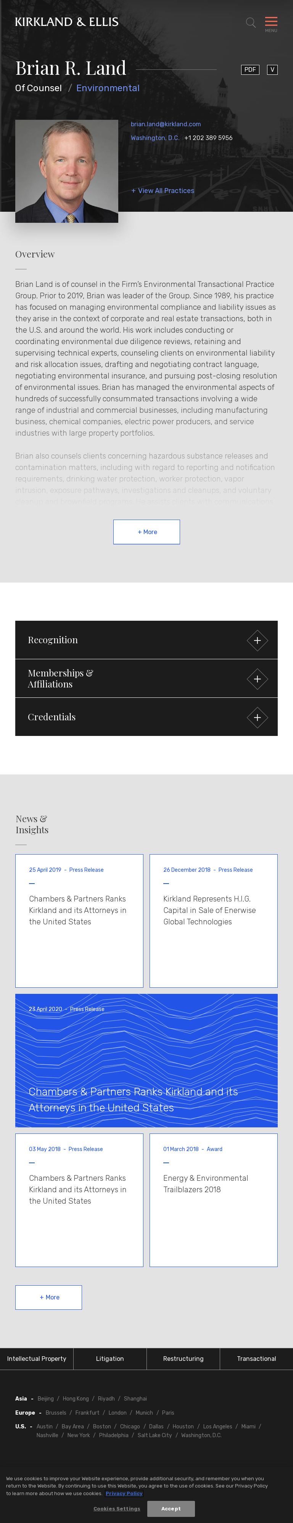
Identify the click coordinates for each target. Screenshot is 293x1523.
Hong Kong (76, 1399)
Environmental (108, 88)
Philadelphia (114, 1435)
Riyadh (106, 1399)
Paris (168, 1413)
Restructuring (183, 1358)
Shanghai (135, 1399)
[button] (146, 640)
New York (79, 1435)
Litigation (110, 1358)
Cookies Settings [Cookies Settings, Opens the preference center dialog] (116, 1511)
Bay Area (73, 1426)
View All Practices (166, 191)
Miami (248, 1426)
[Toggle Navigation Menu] (271, 23)
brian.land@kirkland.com (166, 124)
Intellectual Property (36, 1358)
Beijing (46, 1399)
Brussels (56, 1413)
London (118, 1413)
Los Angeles (217, 1426)
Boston (102, 1426)
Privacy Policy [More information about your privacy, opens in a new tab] (124, 1495)
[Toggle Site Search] (251, 23)
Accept (171, 1511)
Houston (183, 1426)
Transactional (256, 1358)
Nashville (47, 1435)
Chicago (130, 1426)
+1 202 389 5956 (208, 138)
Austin (45, 1426)
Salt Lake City (155, 1435)
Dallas (156, 1426)
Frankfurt (88, 1413)
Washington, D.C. (155, 138)
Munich (144, 1413)
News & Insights (32, 824)
